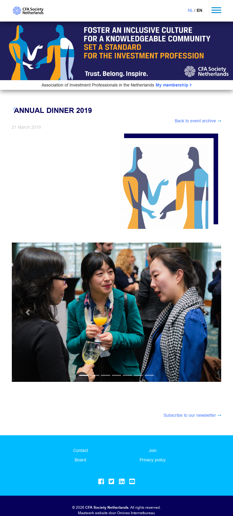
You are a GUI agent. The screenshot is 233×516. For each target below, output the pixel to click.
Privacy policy (153, 451)
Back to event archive (195, 121)
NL (190, 10)
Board (80, 451)
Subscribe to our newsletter (190, 406)
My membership (174, 85)
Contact (80, 441)
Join (153, 441)
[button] (27, 258)
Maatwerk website (93, 503)
